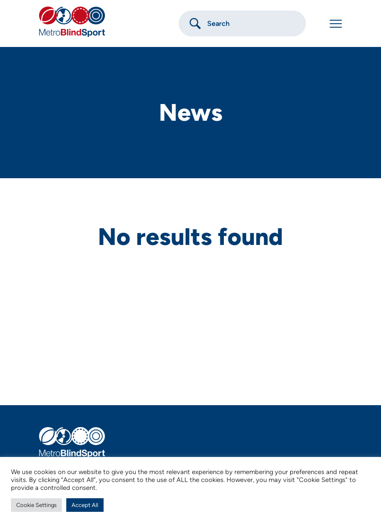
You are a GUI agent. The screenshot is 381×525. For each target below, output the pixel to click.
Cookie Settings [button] (36, 505)
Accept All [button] (85, 505)
